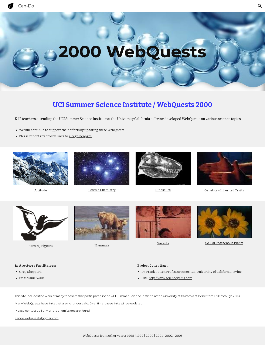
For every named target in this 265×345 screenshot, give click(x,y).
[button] (260, 6)
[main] (132, 51)
